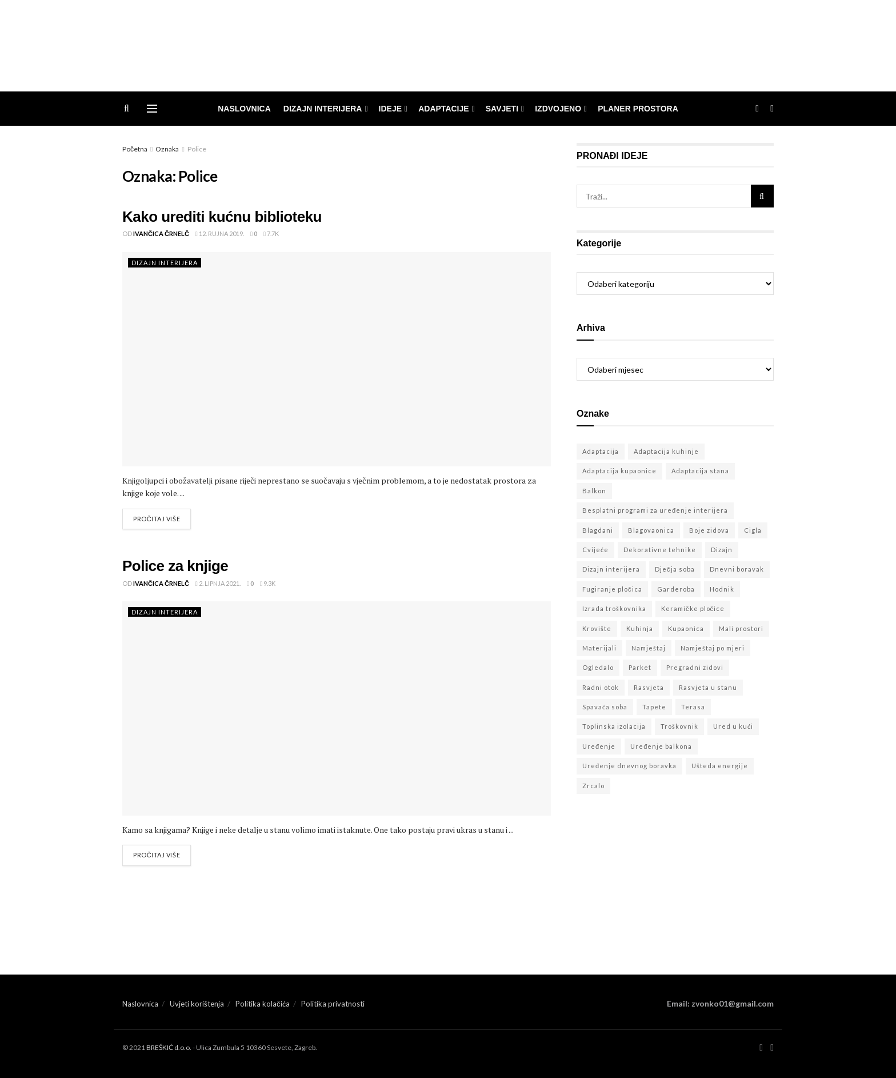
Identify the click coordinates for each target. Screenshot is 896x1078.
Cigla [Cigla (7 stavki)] (753, 530)
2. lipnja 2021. (218, 583)
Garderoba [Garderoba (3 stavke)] (676, 589)
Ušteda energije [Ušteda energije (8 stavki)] (719, 765)
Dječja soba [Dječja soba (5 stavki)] (675, 569)
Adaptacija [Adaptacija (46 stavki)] (600, 451)
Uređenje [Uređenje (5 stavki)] (598, 746)
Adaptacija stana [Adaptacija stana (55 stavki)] (700, 470)
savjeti (502, 108)
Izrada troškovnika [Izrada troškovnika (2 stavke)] (614, 608)
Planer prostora (638, 108)
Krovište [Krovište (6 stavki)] (596, 628)
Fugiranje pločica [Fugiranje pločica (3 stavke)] (612, 589)
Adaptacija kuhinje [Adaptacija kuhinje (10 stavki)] (666, 451)
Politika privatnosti (333, 1003)
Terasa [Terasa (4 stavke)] (693, 706)
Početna (134, 149)
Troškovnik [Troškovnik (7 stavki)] (679, 726)
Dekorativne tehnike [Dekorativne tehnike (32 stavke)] (659, 549)
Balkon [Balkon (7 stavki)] (594, 490)
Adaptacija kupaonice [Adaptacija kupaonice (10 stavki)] (619, 470)
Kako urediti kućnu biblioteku (222, 216)
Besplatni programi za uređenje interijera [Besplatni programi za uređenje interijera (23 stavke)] (655, 510)
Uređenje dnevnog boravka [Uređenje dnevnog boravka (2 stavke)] (629, 765)
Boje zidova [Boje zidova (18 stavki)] (709, 530)
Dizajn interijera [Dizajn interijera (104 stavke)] (611, 569)
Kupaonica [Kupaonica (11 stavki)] (686, 628)
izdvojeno (558, 108)
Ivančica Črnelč (161, 233)
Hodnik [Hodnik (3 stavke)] (722, 589)
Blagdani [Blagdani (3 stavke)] (597, 530)
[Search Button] (762, 196)
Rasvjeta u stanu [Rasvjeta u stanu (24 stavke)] (708, 687)
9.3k (267, 583)
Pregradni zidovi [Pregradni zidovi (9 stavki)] (694, 667)
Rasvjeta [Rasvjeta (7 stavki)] (649, 687)
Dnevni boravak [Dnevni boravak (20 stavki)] (737, 569)
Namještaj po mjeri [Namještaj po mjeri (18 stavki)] (713, 648)
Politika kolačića (262, 1003)
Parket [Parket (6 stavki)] (640, 667)
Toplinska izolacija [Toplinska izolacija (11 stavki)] (614, 726)
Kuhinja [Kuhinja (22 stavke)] (639, 628)
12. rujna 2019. (219, 233)
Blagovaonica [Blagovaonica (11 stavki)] (651, 530)
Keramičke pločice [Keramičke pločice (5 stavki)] (693, 608)
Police (196, 149)
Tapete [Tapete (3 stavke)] (654, 706)
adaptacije (443, 108)
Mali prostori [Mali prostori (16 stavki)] (741, 628)
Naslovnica (244, 108)
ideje (390, 108)
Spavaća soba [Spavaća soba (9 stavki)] (604, 706)
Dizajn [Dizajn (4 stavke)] (722, 549)
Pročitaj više (156, 518)
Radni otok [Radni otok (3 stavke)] (600, 687)
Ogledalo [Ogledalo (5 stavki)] (598, 667)
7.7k (271, 233)
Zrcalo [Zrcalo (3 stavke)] (593, 785)
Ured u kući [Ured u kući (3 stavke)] (733, 726)
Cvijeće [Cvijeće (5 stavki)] (595, 549)
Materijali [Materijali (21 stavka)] (599, 648)
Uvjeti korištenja (197, 1003)
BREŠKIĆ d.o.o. (168, 1047)
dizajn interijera (322, 108)
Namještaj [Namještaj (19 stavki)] (648, 648)
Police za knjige (175, 565)
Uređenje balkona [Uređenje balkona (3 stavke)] (661, 746)
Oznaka (167, 149)
